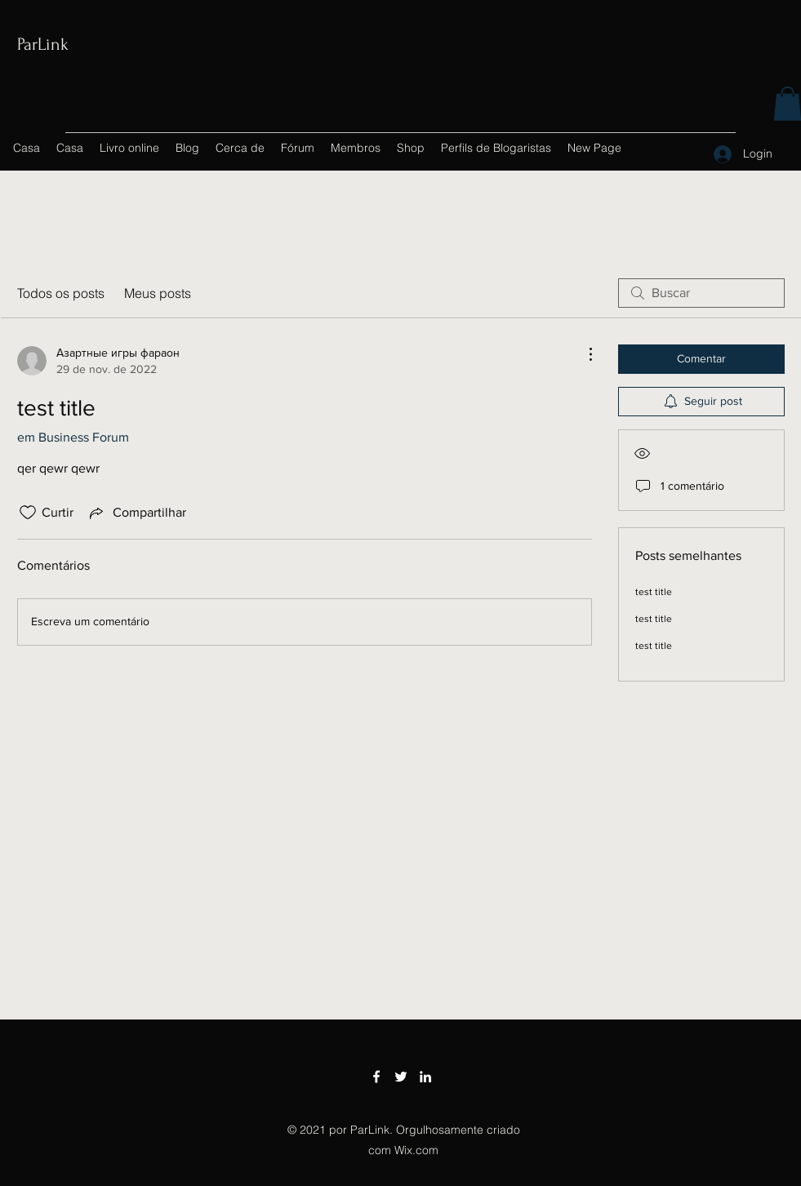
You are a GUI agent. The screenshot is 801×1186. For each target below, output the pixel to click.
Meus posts (157, 293)
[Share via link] (136, 512)
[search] (701, 293)
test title (653, 591)
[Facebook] (376, 1076)
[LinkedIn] (425, 1076)
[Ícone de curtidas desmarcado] (27, 512)
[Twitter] (401, 1076)
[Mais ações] (582, 354)
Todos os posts (61, 293)
